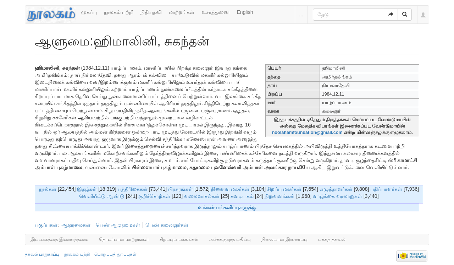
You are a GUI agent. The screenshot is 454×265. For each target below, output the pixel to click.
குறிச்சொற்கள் (154, 196)
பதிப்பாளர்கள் (386, 189)
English (245, 12)
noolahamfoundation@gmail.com (307, 132)
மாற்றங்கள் (181, 12)
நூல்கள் (47, 189)
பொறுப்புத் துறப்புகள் (115, 254)
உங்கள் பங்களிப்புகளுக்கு (227, 207)
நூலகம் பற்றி (118, 12)
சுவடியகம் (242, 196)
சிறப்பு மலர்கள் (284, 189)
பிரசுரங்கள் (180, 189)
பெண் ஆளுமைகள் (118, 225)
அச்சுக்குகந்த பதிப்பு (230, 239)
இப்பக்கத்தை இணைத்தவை (59, 239)
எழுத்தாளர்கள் (336, 189)
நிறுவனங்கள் (280, 196)
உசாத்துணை (215, 12)
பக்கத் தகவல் (331, 239)
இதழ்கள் (87, 189)
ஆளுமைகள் (75, 225)
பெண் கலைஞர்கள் (166, 225)
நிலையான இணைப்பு (284, 239)
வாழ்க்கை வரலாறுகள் (337, 196)
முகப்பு (89, 12)
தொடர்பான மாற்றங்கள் (124, 239)
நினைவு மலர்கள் (230, 189)
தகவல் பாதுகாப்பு (42, 254)
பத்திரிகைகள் (133, 189)
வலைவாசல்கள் (202, 196)
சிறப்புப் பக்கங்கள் (179, 239)
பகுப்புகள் (46, 225)
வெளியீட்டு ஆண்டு (101, 196)
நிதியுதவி (151, 12)
